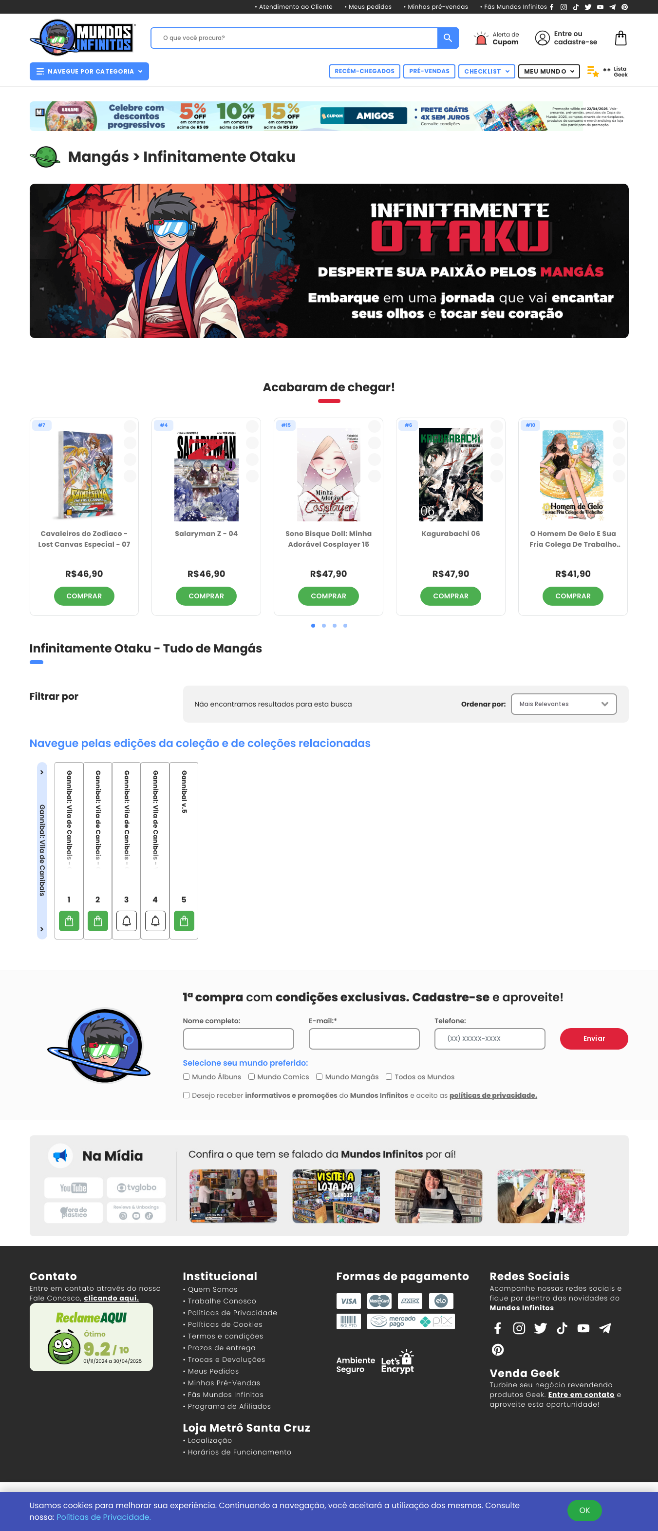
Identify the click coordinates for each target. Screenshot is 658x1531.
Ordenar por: (483, 704)
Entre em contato (581, 1394)
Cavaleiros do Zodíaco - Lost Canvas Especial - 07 (84, 539)
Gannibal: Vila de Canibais (42, 850)
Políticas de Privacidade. (103, 1517)
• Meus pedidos (368, 7)
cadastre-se (576, 42)
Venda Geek (525, 1373)
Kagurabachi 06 (451, 533)
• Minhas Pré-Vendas (222, 1383)
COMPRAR (84, 596)
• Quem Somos (210, 1289)
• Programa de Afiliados (227, 1406)
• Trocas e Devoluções (224, 1359)
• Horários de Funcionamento (237, 1452)
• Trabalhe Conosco (220, 1301)
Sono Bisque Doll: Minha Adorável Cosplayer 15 (328, 539)
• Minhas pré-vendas (436, 7)
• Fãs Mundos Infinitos (513, 7)
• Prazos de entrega (219, 1348)
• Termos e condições (223, 1336)
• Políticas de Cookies (223, 1324)
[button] (313, 626)
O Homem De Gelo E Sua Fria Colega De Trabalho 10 (573, 540)
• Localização (207, 1440)
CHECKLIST (486, 71)
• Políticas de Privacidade (230, 1313)
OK (584, 1510)
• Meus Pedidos (211, 1371)
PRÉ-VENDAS (429, 71)
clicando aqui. (111, 1298)
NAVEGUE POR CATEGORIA (89, 71)
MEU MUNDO (549, 71)
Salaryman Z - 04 (206, 533)
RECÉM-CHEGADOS (365, 71)
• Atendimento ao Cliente (294, 7)
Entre (563, 33)
